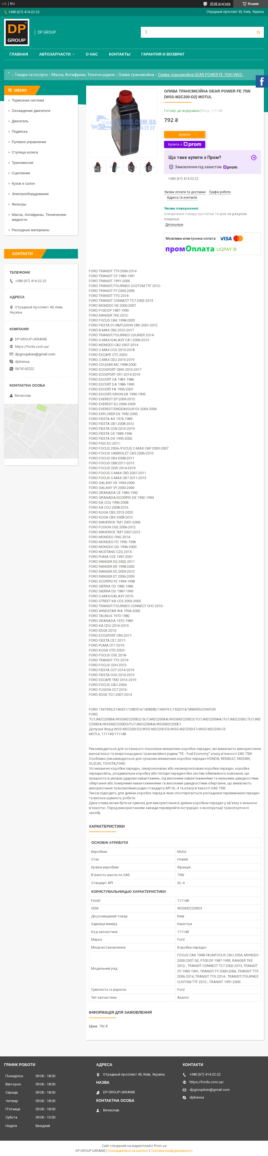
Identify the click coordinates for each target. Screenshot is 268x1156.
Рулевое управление (29, 142)
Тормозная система (28, 100)
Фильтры (19, 204)
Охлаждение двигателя (31, 111)
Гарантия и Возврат (163, 54)
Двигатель (20, 121)
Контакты (119, 54)
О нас (92, 54)
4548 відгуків (220, 4)
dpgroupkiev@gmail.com (35, 354)
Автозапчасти (55, 54)
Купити (184, 134)
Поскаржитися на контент (128, 1151)
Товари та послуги (31, 75)
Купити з (184, 144)
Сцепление (21, 173)
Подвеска (20, 131)
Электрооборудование (30, 194)
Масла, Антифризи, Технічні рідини (83, 75)
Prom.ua (160, 1146)
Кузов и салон (23, 183)
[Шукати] (258, 32)
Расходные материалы (30, 230)
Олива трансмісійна (136, 75)
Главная (19, 54)
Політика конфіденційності (172, 1151)
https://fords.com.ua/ (32, 346)
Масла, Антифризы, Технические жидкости (39, 217)
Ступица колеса (25, 152)
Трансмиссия (22, 163)
